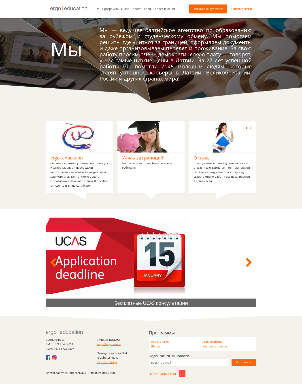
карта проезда (107, 362)
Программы (110, 9)
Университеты (212, 342)
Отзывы (202, 158)
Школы (156, 346)
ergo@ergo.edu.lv (109, 344)
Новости (136, 9)
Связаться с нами (241, 9)
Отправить (243, 362)
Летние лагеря (161, 342)
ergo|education (66, 158)
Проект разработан (166, 374)
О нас (125, 9)
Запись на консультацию (208, 9)
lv (97, 9)
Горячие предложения (160, 9)
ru (92, 9)
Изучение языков (214, 346)
